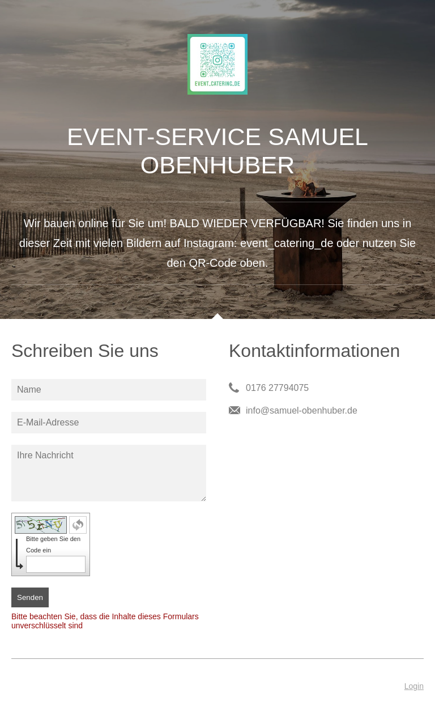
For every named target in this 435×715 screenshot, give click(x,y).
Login (414, 686)
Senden (30, 597)
